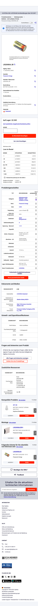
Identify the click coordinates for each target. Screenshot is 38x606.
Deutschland (6, 587)
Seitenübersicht (6, 514)
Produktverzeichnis (6, 17)
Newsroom (5, 518)
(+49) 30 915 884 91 (8, 547)
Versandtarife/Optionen (8, 531)
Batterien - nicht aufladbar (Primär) (10, 19)
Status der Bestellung (7, 529)
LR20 (20, 207)
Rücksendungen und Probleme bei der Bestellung (14, 533)
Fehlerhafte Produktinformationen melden (19, 273)
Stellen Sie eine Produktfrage (15, 361)
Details (27, 415)
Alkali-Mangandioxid (22, 218)
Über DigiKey (5, 506)
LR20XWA (21, 268)
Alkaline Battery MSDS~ (23, 299)
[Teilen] (35, 23)
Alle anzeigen (22, 400)
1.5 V (20, 226)
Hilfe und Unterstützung (8, 527)
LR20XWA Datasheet (22, 294)
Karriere (4, 512)
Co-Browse (6, 552)
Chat (4, 544)
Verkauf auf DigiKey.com (8, 510)
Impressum (5, 535)
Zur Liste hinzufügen (20, 141)
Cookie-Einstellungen (7, 597)
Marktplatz (4, 508)
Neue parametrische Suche (16, 277)
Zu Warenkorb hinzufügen (20, 136)
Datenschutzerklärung (10, 497)
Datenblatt (7, 111)
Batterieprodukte (18, 17)
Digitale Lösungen (6, 516)
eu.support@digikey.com (9, 549)
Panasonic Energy (7, 76)
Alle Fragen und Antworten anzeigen (17, 358)
